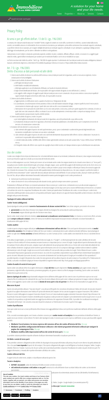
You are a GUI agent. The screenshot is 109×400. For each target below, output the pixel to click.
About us (81, 14)
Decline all (15, 395)
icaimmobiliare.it (24, 167)
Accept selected (25, 395)
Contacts (100, 14)
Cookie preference (9, 386)
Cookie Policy (25, 386)
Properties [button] (69, 14)
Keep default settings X (42, 373)
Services (91, 14)
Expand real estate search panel (19, 19)
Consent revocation (67, 386)
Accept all (7, 395)
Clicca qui (84, 324)
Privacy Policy (36, 386)
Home (59, 14)
